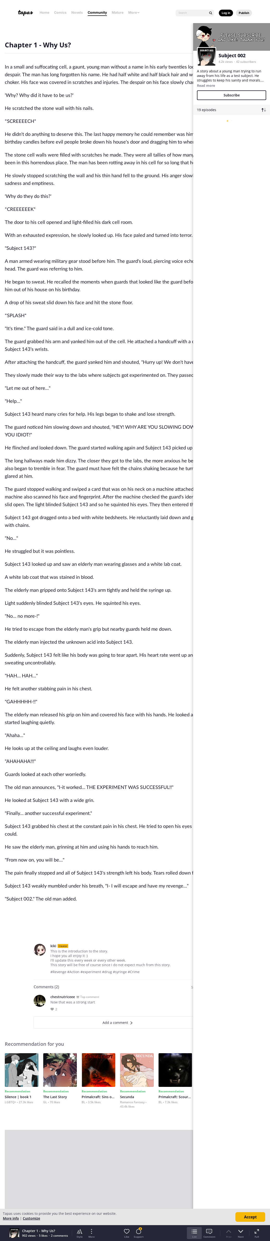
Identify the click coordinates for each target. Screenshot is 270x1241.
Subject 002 (232, 55)
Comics (60, 12)
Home (44, 12)
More (134, 12)
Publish (244, 13)
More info (11, 1218)
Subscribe (232, 95)
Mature (117, 12)
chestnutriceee (62, 997)
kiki (53, 946)
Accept (250, 1217)
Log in (226, 13)
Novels (77, 12)
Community (97, 12)
